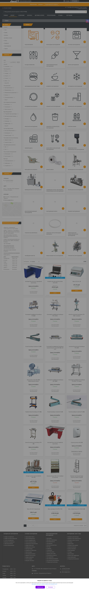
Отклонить (50, 587)
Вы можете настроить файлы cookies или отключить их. (44, 584)
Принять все (40, 587)
